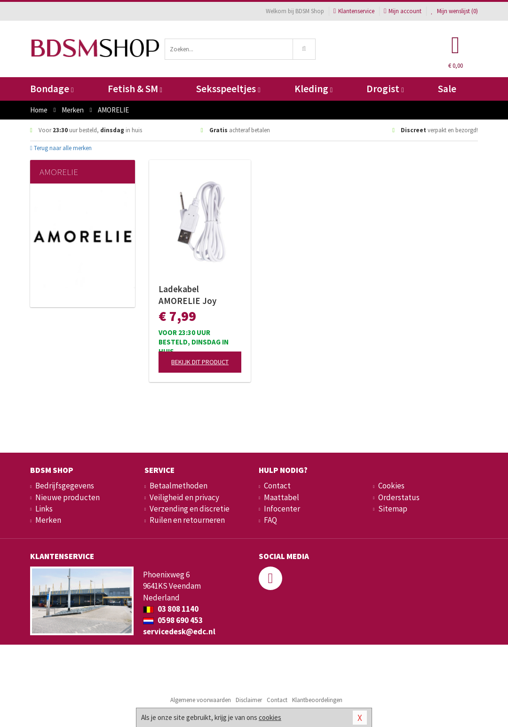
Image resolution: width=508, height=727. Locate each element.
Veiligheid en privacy (184, 497)
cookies (270, 717)
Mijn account (402, 11)
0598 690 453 (173, 620)
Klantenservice (353, 11)
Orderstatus (399, 497)
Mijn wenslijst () (454, 11)
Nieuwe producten (67, 497)
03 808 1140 (170, 609)
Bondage (51, 88)
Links (44, 508)
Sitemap (392, 508)
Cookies (391, 485)
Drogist (385, 88)
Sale (447, 88)
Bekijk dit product (200, 362)
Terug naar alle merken (61, 148)
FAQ (270, 520)
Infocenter (282, 508)
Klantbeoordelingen (317, 700)
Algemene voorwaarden (200, 700)
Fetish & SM (135, 88)
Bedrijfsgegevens (64, 485)
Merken (48, 520)
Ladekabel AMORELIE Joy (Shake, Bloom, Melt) (200, 295)
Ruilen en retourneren (187, 520)
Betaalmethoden (178, 485)
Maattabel (281, 497)
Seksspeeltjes (228, 88)
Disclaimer (249, 700)
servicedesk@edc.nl (179, 631)
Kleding (313, 88)
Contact (277, 485)
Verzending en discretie (190, 508)
